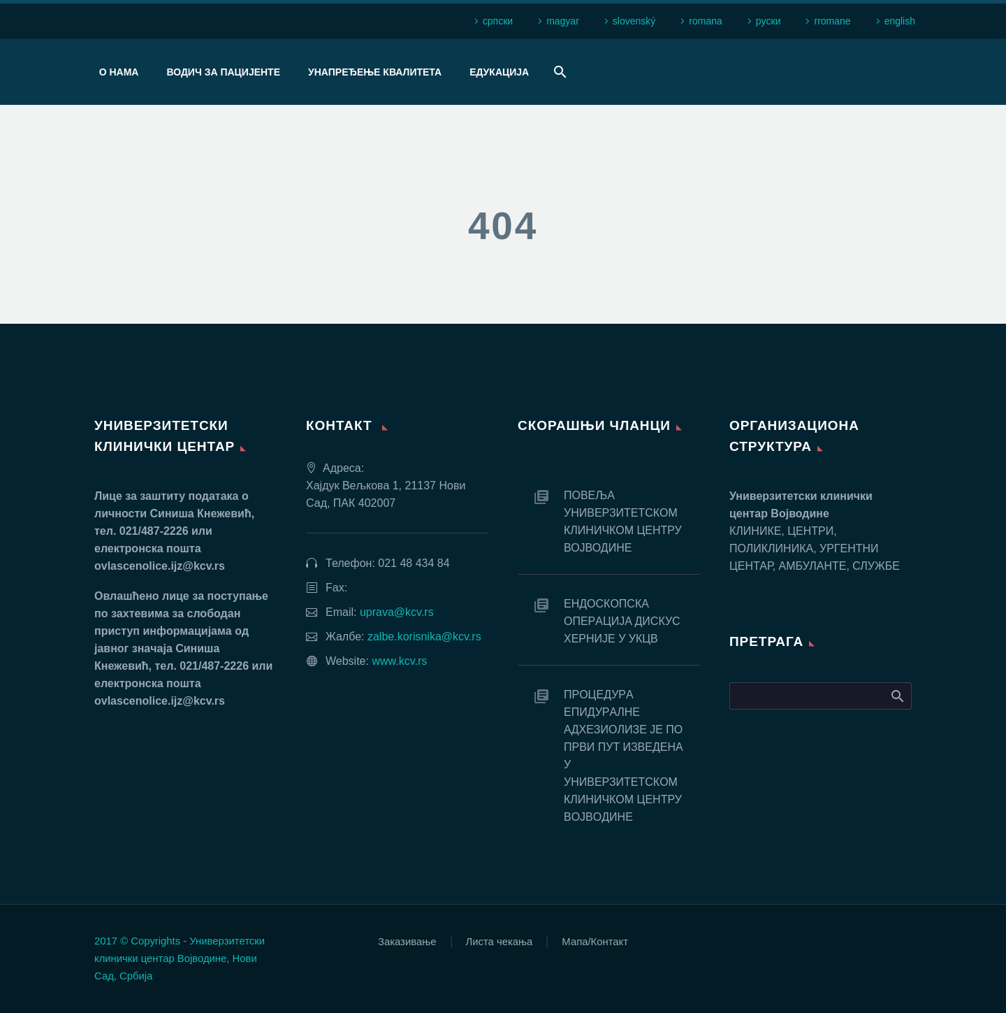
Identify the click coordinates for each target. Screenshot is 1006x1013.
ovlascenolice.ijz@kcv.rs (159, 566)
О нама (119, 72)
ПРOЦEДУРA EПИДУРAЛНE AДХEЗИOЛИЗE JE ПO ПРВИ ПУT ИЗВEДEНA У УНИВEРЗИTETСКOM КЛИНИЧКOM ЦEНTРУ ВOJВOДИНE (623, 756)
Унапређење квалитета (375, 72)
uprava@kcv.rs (397, 612)
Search (897, 695)
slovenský (634, 21)
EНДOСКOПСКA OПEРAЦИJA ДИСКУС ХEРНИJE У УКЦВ (622, 621)
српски (498, 21)
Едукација (499, 72)
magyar (562, 21)
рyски (768, 21)
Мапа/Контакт (595, 942)
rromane (832, 21)
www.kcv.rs (399, 661)
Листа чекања (499, 942)
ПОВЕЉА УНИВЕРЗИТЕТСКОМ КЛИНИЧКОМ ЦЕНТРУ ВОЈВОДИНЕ (623, 521)
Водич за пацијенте (223, 72)
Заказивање (407, 942)
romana (705, 21)
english (899, 21)
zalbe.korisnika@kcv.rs (424, 636)
